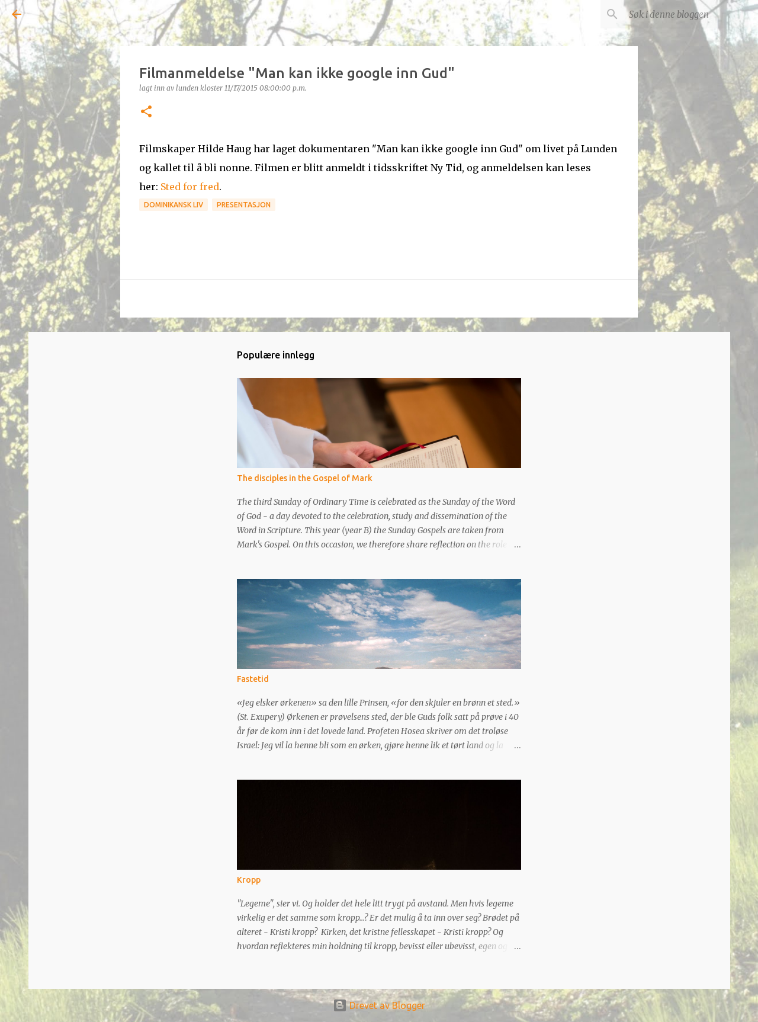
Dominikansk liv (173, 205)
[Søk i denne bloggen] (686, 14)
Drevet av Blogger (379, 1005)
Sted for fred (189, 187)
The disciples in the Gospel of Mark (304, 478)
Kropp (249, 880)
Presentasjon (244, 205)
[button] (146, 112)
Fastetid (253, 679)
